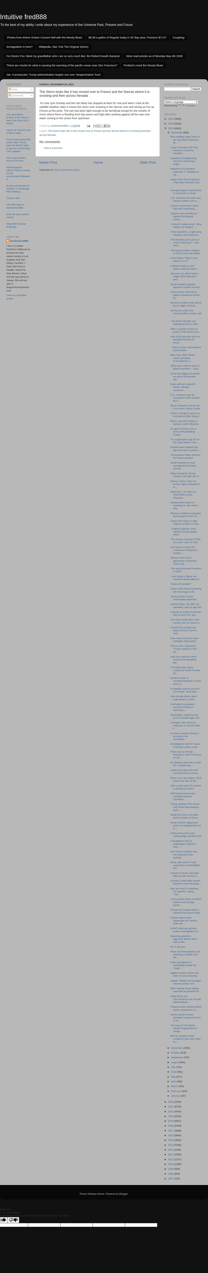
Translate (186, 105)
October (175, 1052)
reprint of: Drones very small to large (18, 131)
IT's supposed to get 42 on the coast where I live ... (184, 441)
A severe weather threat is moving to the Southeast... (184, 736)
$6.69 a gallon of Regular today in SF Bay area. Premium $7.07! (127, 37)
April (174, 1081)
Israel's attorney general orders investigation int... (185, 930)
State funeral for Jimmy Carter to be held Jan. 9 (184, 475)
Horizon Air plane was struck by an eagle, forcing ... (185, 304)
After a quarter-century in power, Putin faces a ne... (185, 330)
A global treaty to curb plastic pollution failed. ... (185, 267)
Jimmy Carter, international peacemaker (185, 349)
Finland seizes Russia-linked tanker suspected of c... (186, 1008)
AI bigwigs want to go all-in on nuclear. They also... (185, 690)
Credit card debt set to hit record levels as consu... (185, 771)
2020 (171, 1116)
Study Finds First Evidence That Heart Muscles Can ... (185, 182)
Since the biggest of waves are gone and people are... (185, 376)
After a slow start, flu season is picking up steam (185, 787)
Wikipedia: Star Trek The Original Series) (63, 46)
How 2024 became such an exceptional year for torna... (185, 339)
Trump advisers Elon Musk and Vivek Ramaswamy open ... (184, 807)
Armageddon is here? (19, 46)
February (176, 1091)
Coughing (178, 37)
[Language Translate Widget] (181, 102)
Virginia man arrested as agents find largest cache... (183, 216)
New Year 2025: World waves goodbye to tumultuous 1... (182, 358)
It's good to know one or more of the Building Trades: (183, 431)
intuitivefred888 (19, 241)
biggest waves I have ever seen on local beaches (184, 974)
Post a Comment (53, 148)
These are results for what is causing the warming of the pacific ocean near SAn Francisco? (61, 65)
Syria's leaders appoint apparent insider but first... (186, 286)
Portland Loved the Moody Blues (143, 65)
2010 (171, 1164)
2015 (171, 1140)
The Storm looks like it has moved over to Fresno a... (185, 621)
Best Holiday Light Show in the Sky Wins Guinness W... (185, 139)
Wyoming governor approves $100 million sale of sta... (183, 939)
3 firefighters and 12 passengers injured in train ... (183, 844)
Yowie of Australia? (180, 584)
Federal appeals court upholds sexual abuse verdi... (183, 531)
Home (98, 162)
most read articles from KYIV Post (16, 159)
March (174, 1086)
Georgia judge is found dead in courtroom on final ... (185, 192)
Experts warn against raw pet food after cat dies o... (185, 448)
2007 (171, 1178)
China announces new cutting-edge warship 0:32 (185, 834)
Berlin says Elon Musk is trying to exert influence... (185, 422)
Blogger (123, 1193)
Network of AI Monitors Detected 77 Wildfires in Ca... (184, 171)
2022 (171, 1106)
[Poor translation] (13, 1220)
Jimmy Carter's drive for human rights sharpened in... (185, 484)
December (177, 132)
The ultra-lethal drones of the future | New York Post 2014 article (17, 119)
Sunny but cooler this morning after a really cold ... (185, 313)
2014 (171, 1145)
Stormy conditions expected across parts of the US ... (185, 515)
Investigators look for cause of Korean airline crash (185, 745)
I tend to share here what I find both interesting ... (184, 207)
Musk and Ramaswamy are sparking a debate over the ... (185, 954)
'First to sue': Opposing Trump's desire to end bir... (183, 649)
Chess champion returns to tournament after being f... (185, 415)
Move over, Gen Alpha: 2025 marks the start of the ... (185, 779)
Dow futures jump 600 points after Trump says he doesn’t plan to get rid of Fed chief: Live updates (18, 145)
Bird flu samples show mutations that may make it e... (185, 1039)
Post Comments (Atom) (67, 170)
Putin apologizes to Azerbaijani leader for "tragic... (183, 965)
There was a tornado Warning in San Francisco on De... (185, 754)
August (175, 1062)
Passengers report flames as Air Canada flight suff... (185, 716)
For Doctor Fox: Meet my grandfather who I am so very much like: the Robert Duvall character (63, 56)
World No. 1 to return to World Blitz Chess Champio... (183, 494)
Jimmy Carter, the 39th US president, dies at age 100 (185, 605)
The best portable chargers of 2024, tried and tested (185, 252)
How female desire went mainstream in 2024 (183, 698)
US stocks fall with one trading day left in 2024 (184, 322)
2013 (171, 1149)
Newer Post (48, 162)
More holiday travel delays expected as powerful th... (185, 990)
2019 (171, 1121)
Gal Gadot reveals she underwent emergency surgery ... (184, 550)
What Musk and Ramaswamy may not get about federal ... (185, 999)
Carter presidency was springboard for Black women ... (183, 465)
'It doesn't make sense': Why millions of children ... (186, 225)
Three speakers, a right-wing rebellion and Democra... (186, 233)
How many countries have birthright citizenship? (184, 640)
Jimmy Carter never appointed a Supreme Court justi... (183, 560)
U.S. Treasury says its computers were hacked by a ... (184, 397)
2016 (171, 1135)
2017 (171, 1130)
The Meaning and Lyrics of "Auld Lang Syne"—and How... (184, 242)
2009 (171, 1169)
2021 (171, 1111)
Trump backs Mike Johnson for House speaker (185, 456)
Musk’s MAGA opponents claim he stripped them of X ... (185, 825)
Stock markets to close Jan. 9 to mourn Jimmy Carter (185, 407)
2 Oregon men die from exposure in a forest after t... (185, 725)
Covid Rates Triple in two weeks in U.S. (184, 259)
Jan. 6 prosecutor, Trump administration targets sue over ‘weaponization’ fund (53, 74)
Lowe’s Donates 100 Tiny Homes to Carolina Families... (184, 150)
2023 (171, 1101)
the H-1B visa (177, 946)
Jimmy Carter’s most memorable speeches (183, 598)
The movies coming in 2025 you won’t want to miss (185, 541)
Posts (13, 89)
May (173, 1076)
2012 (171, 1154)
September (177, 1057)
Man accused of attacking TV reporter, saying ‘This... (184, 891)
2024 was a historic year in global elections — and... (185, 367)
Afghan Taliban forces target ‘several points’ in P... (185, 982)
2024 (171, 128)
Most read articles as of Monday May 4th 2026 (154, 56)
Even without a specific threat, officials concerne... (182, 387)
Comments (16, 95)
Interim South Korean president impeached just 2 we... (185, 1017)
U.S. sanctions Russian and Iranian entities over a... (185, 199)
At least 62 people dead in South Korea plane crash (185, 911)
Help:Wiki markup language (16, 225)
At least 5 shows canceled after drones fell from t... (184, 874)
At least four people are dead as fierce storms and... (183, 630)
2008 (171, 1173)
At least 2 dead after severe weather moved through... (185, 882)
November (177, 1048)
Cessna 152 (13, 198)
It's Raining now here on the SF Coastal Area (185, 764)
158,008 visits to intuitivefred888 (15, 206)
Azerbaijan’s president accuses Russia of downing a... (182, 707)
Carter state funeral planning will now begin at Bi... (185, 590)
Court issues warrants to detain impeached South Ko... (185, 295)
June (174, 1071)
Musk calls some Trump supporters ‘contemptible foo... (185, 865)
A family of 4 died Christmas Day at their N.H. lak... (185, 613)
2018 (171, 1125)
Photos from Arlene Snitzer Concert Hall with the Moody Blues (44, 37)
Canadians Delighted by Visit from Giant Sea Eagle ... (183, 161)
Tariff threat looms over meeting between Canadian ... (182, 796)
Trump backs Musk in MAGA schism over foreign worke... (186, 902)
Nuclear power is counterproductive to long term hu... (185, 681)
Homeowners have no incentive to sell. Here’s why (184, 505)
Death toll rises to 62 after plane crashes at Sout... (184, 816)
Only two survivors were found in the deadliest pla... (183, 659)
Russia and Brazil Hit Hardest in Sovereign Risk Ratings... (17, 188)
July (173, 1067)
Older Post (148, 162)
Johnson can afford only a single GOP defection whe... (184, 276)
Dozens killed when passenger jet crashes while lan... (183, 920)
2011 (171, 1159)
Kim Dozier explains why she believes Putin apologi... (183, 854)
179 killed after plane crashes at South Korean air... (185, 670)
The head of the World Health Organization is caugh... (183, 1028)
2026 (171, 118)
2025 (171, 123)
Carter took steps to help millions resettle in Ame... (185, 522)
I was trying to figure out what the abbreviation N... (185, 578)
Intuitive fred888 (23, 17)
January (175, 1095)
